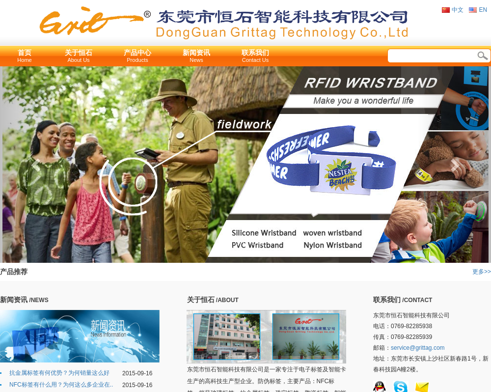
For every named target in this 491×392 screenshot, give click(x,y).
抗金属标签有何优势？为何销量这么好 (59, 372)
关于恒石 (78, 52)
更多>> (481, 271)
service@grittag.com (418, 347)
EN (483, 9)
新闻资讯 (196, 52)
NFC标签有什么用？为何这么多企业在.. (61, 384)
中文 (458, 9)
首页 (24, 52)
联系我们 (255, 52)
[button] (37, 164)
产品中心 (137, 52)
